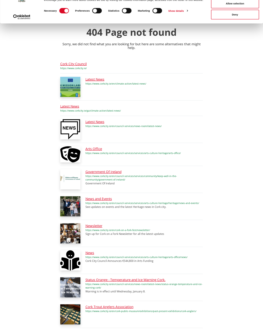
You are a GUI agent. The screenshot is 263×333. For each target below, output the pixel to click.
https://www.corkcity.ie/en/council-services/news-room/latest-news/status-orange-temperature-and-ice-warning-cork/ (143, 286)
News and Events (98, 198)
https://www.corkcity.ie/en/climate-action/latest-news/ (115, 83)
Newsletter (93, 225)
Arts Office (93, 148)
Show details (176, 27)
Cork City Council (73, 64)
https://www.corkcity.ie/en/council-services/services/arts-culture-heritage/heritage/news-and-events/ (142, 203)
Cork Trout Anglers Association (109, 306)
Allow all (235, 8)
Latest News (94, 79)
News (89, 252)
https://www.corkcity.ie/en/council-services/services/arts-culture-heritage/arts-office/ (133, 153)
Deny (235, 30)
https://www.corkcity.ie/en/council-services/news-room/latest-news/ (123, 126)
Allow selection (235, 19)
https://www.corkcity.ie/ (73, 68)
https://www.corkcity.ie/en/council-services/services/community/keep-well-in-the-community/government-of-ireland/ (131, 177)
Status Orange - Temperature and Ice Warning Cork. (125, 279)
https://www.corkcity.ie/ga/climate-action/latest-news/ (90, 110)
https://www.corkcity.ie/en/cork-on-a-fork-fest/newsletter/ (117, 230)
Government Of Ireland (103, 171)
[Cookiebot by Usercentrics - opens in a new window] (21, 33)
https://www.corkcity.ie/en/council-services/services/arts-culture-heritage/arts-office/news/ (136, 257)
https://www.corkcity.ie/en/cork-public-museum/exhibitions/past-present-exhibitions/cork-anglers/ (140, 311)
